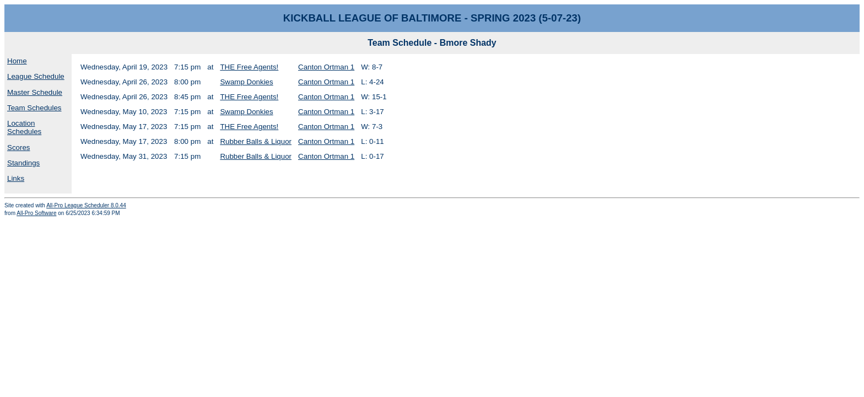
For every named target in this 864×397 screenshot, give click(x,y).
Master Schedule (34, 92)
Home (17, 61)
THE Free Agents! (249, 67)
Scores (18, 147)
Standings (23, 163)
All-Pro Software (36, 213)
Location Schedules (24, 127)
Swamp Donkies (246, 82)
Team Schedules (34, 108)
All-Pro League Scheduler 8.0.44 (86, 205)
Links (15, 178)
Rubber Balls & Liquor (255, 141)
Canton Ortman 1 (326, 67)
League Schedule (35, 76)
